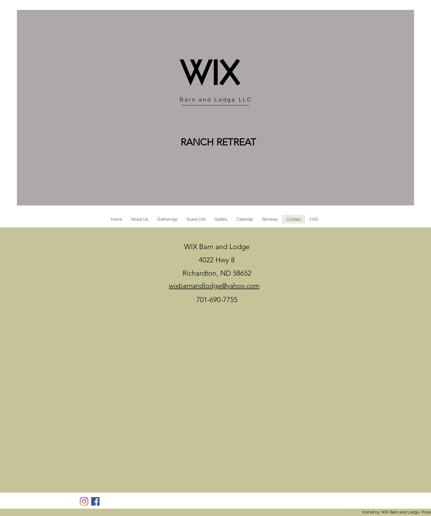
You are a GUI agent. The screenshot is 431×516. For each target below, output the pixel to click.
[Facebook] (95, 501)
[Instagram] (84, 501)
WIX (210, 75)
